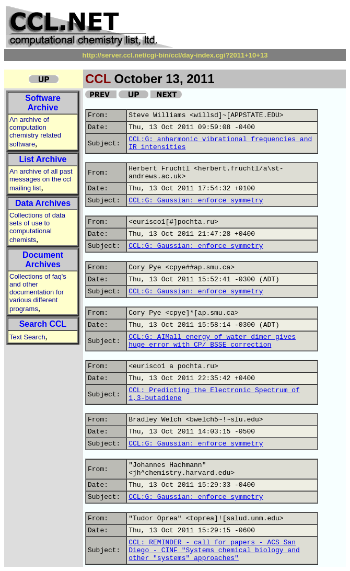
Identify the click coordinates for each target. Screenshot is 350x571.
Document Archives (42, 259)
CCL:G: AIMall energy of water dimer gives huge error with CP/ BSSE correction (212, 341)
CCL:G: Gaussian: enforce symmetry (196, 200)
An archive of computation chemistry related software (35, 132)
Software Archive (43, 103)
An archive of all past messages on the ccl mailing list (41, 179)
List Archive (43, 159)
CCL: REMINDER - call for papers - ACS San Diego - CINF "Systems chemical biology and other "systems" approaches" (214, 550)
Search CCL (43, 323)
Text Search (27, 337)
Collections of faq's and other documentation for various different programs (37, 292)
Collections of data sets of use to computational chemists (37, 227)
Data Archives (43, 203)
